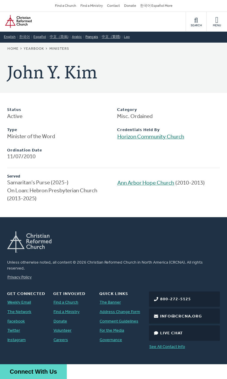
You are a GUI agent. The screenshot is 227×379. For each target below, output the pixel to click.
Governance (111, 340)
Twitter (13, 330)
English (10, 37)
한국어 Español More (156, 6)
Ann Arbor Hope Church (145, 183)
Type (12, 130)
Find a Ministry (91, 6)
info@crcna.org (181, 316)
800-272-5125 (175, 299)
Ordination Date (24, 150)
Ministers (59, 49)
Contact (113, 6)
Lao (127, 37)
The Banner (110, 302)
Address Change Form (120, 312)
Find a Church (65, 6)
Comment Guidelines (119, 321)
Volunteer (62, 330)
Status (14, 110)
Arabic (77, 37)
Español (39, 37)
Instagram (16, 340)
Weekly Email (19, 302)
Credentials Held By (138, 130)
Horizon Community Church (150, 137)
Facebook (16, 321)
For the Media (112, 330)
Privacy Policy (19, 277)
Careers (60, 340)
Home (13, 49)
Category (127, 110)
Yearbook (34, 49)
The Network (19, 312)
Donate (130, 6)
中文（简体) (59, 37)
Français (91, 37)
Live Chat (171, 333)
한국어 (24, 37)
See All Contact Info (167, 347)
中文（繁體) (111, 37)
